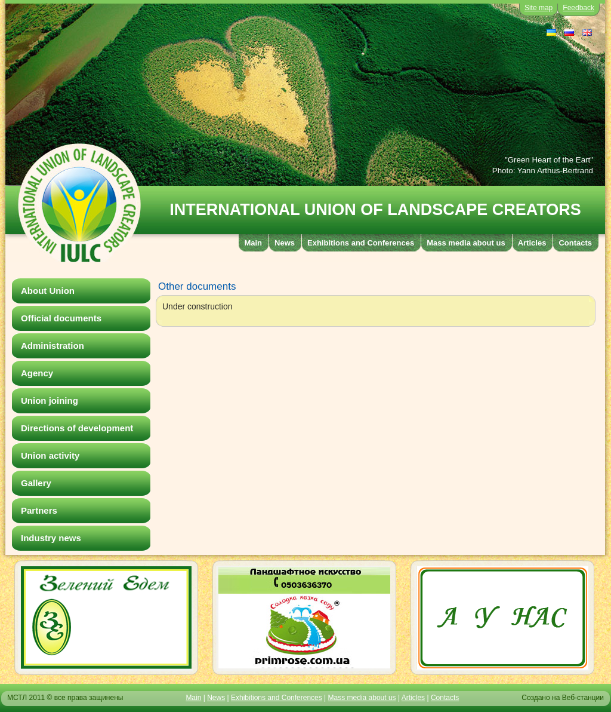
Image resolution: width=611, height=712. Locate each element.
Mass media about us (362, 697)
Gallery (36, 483)
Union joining (49, 400)
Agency (37, 373)
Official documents (61, 318)
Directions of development (77, 428)
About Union (48, 291)
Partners (39, 510)
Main (193, 697)
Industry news (51, 538)
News (216, 697)
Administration (52, 345)
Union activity (50, 455)
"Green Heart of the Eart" (549, 159)
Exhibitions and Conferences (276, 697)
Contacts (445, 697)
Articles (413, 697)
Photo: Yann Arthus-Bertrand (542, 170)
